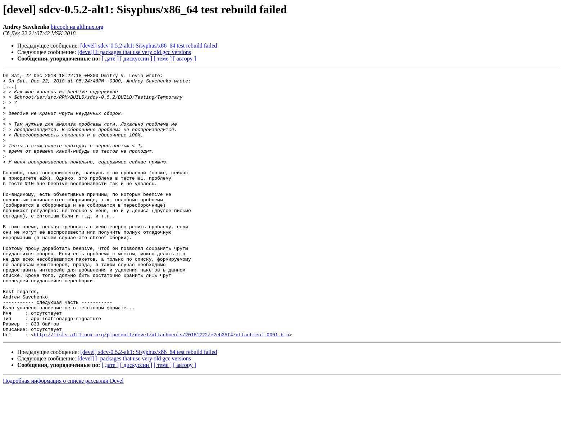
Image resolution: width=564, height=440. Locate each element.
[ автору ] (184, 58)
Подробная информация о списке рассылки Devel (63, 434)
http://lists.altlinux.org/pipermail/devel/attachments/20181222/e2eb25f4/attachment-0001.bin (161, 387)
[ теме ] (163, 58)
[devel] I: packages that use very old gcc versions (134, 52)
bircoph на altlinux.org (77, 27)
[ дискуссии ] (136, 58)
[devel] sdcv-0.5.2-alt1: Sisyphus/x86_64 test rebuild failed (148, 45)
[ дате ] (110, 58)
